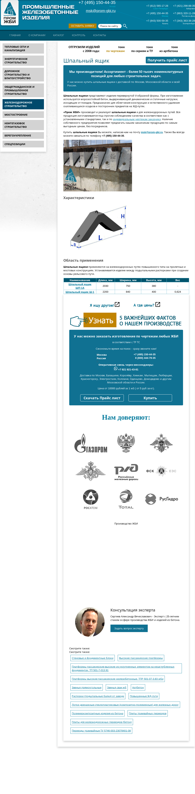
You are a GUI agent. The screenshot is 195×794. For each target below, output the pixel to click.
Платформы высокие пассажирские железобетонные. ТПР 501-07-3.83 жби (117, 678)
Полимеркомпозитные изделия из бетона (97, 713)
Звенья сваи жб (116, 687)
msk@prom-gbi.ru (101, 11)
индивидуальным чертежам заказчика (137, 119)
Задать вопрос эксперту (129, 628)
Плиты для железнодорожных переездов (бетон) (102, 722)
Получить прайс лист (167, 60)
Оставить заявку (82, 25)
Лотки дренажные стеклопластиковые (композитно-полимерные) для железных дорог (125, 704)
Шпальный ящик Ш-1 (80, 292)
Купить (150, 398)
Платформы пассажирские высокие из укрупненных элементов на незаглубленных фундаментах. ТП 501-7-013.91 (123, 668)
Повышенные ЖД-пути (144, 696)
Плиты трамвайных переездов (147, 713)
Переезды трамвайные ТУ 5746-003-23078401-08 (101, 730)
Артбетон (138, 687)
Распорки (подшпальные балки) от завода (98, 696)
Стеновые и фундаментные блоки (92, 658)
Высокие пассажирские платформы (141, 658)
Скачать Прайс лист (102, 398)
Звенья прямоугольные (86, 687)
